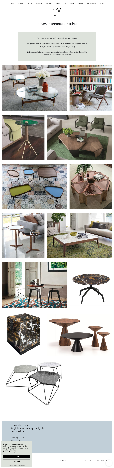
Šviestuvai (39, 3)
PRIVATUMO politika (102, 460)
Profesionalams (91, 3)
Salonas (101, 3)
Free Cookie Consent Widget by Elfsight (16, 465)
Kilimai (72, 3)
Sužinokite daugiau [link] (10, 452)
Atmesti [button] (17, 461)
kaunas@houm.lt (17, 437)
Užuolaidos (21, 3)
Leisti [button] (17, 456)
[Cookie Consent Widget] (16, 454)
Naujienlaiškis (65, 460)
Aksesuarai (49, 3)
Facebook (88, 460)
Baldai (12, 3)
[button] (109, 463)
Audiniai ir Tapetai (61, 3)
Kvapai (30, 3)
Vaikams (80, 3)
